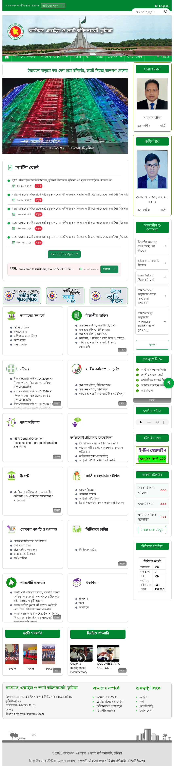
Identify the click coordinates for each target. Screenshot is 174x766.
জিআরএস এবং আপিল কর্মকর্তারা (98, 443)
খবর (81, 603)
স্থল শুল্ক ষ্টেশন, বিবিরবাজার (95, 329)
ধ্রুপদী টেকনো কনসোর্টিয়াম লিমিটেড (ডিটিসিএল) (112, 761)
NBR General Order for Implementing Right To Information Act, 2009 (35, 443)
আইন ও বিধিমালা (54, 56)
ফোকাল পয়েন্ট (87, 494)
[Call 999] (152, 503)
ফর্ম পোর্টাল (20, 558)
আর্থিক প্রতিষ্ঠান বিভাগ (154, 385)
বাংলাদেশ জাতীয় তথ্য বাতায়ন (22, 5)
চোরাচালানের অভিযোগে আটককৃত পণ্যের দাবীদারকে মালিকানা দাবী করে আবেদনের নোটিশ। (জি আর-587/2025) (77, 237)
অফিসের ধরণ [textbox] (50, 5)
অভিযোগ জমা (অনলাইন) (93, 456)
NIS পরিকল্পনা (87, 490)
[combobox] (53, 5)
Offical (49, 669)
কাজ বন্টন (19, 340)
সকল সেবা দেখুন (152, 530)
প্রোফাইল (144, 125)
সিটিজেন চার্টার (88, 549)
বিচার (99, 56)
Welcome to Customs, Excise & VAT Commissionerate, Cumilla (47, 269)
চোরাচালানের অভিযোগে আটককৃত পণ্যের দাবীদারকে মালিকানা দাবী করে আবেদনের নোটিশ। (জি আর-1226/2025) (78, 222)
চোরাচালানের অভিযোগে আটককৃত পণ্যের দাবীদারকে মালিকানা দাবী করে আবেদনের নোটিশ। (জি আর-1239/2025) (78, 208)
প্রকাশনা (115, 56)
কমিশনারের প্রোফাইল (109, 706)
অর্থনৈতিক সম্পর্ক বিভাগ (155, 380)
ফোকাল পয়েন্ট (22, 545)
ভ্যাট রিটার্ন (134, 56)
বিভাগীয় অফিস (106, 710)
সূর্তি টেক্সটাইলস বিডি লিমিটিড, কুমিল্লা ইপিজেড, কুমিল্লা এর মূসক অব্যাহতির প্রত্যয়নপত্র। (62, 180)
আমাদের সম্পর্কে (25, 56)
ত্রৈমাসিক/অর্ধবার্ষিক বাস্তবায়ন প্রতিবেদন (101, 502)
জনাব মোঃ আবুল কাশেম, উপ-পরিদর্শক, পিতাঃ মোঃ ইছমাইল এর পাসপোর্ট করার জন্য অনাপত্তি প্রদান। (36, 618)
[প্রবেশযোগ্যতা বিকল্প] (168, 383)
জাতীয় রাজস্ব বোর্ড (152, 374)
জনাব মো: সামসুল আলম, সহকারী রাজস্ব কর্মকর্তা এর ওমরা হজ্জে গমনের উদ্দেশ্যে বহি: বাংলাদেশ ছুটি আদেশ (37, 596)
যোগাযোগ (146, 710)
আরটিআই (146, 706)
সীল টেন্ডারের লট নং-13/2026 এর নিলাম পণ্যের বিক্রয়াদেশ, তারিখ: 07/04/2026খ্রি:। (33, 396)
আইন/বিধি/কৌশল (89, 498)
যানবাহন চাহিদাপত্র (24, 554)
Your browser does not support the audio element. (152, 422)
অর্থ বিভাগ (147, 390)
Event (30, 669)
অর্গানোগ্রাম (20, 331)
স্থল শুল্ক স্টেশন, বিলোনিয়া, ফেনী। (98, 325)
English (162, 5)
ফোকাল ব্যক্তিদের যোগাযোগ (30, 541)
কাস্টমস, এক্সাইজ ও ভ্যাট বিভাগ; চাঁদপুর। (102, 338)
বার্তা (163, 125)
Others (11, 669)
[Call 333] (152, 490)
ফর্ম (88, 56)
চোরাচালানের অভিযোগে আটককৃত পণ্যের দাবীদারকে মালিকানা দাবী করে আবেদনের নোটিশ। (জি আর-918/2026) (77, 194)
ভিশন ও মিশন (21, 327)
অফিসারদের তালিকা (25, 336)
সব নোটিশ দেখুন (64, 254)
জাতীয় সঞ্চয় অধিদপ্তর (154, 369)
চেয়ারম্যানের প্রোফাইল (110, 701)
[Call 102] (152, 517)
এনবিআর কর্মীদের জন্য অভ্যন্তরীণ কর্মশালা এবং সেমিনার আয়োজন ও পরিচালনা (34, 496)
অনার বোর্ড (20, 344)
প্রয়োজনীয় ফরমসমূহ (25, 549)
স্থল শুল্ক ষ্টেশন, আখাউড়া (93, 334)
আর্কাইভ (84, 607)
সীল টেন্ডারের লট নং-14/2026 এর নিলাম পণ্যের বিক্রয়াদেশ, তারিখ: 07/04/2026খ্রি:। (33, 383)
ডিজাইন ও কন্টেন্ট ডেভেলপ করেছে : (54, 761)
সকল (109, 269)
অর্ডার (77, 56)
